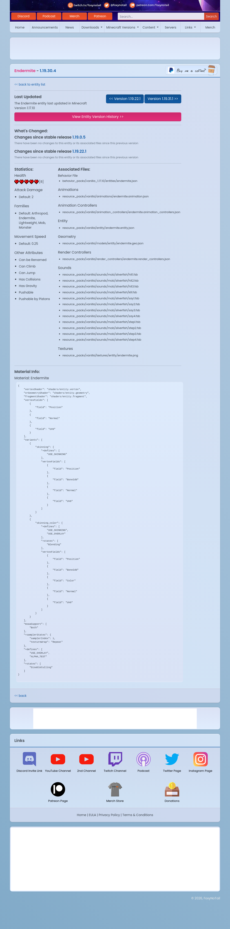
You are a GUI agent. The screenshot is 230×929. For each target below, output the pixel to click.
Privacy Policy (109, 815)
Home (19, 27)
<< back (20, 695)
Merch (74, 16)
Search (211, 16)
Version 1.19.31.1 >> (163, 98)
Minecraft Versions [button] (121, 27)
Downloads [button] (91, 27)
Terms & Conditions (137, 815)
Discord (23, 16)
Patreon (100, 16)
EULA (92, 815)
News (70, 27)
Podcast (49, 16)
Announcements (45, 27)
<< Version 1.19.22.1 (125, 98)
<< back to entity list (29, 84)
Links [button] (189, 27)
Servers (170, 27)
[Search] (161, 16)
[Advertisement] (115, 718)
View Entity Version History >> (98, 116)
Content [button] (149, 27)
